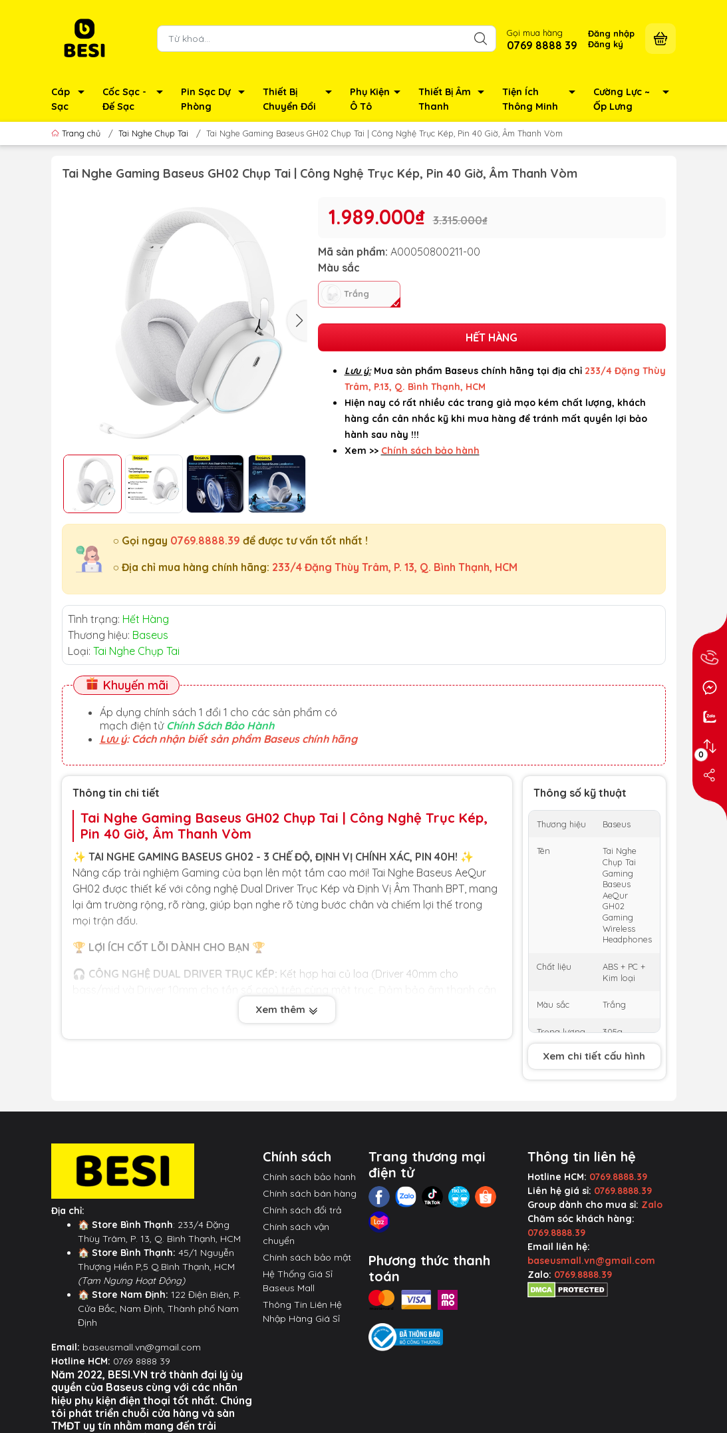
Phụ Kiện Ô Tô (378, 100)
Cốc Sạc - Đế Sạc (136, 100)
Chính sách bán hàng (310, 1193)
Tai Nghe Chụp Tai (153, 133)
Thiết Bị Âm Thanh (455, 100)
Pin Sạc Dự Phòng (216, 100)
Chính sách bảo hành (309, 1177)
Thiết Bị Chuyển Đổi (301, 100)
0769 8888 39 (141, 1361)
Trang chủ (77, 133)
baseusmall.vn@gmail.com (141, 1347)
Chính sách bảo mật (307, 1257)
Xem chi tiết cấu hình (594, 1056)
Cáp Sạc (71, 100)
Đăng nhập (611, 33)
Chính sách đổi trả (302, 1210)
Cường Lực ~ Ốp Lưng (634, 100)
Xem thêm (287, 1010)
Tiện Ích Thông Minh (542, 100)
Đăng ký (605, 44)
